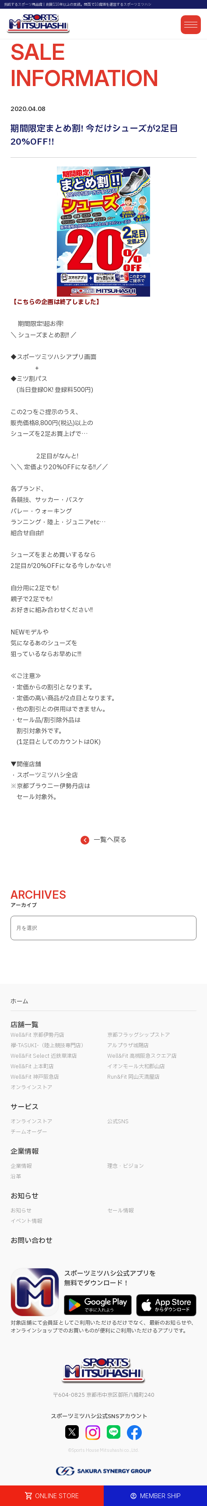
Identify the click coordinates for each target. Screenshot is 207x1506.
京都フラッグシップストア (138, 1035)
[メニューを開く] (191, 24)
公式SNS (118, 1121)
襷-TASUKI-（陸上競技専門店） (48, 1045)
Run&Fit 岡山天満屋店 (133, 1077)
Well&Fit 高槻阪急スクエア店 (142, 1056)
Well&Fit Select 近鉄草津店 (44, 1056)
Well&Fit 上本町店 (32, 1066)
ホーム (19, 1001)
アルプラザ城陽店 (128, 1045)
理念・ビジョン (125, 1166)
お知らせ (21, 1211)
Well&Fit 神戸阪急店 (35, 1077)
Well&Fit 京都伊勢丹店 (37, 1035)
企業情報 (21, 1166)
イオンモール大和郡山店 (136, 1066)
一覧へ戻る (103, 840)
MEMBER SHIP (155, 1495)
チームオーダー (29, 1132)
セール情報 (120, 1211)
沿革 (16, 1177)
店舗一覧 (25, 1025)
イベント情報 (26, 1221)
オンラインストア (32, 1087)
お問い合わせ (32, 1241)
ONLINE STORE (52, 1495)
